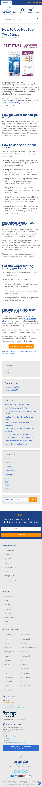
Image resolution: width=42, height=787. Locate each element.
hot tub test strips (13, 103)
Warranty (7, 613)
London (6, 660)
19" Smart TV (8, 550)
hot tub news (17, 38)
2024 (7, 482)
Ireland (24, 665)
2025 (7, 479)
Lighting (6, 563)
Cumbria (25, 677)
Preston (6, 656)
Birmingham (8, 677)
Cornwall (25, 639)
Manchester (26, 635)
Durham (25, 652)
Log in (7, 372)
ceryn (6, 38)
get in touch (16, 341)
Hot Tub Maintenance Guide (21, 346)
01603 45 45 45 (34, 2)
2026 (21, 467)
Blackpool (7, 682)
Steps (6, 584)
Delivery (6, 605)
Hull (23, 660)
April (7, 463)
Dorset (24, 682)
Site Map (25, 766)
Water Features (9, 567)
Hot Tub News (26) (12, 387)
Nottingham (8, 652)
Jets (5, 571)
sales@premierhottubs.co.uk (14, 707)
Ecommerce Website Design (15, 784)
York (5, 639)
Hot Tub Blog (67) (12, 390)
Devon (24, 643)
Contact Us (6, 3)
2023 (7, 485)
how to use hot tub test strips (16, 352)
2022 (7, 488)
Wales (6, 665)
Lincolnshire (8, 690)
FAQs (6, 600)
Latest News (8, 617)
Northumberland (28, 648)
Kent (5, 673)
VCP (5, 622)
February (9, 470)
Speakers (7, 559)
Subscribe (21, 535)
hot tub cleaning (31, 352)
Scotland (7, 669)
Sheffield (7, 648)
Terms (11, 766)
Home (7, 369)
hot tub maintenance (9, 354)
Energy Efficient (9, 576)
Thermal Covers (10, 580)
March (8, 467)
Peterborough (27, 673)
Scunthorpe (8, 635)
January (9, 474)
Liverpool (25, 656)
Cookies (30, 766)
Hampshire (26, 686)
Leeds (6, 643)
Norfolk (24, 669)
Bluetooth (7, 554)
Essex (6, 686)
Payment (7, 609)
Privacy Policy (18, 766)
